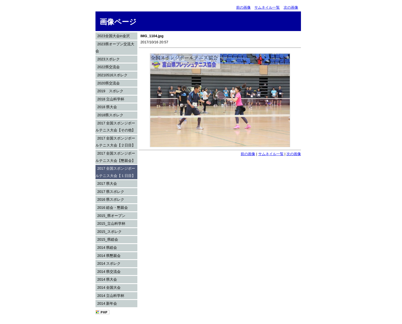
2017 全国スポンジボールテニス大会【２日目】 (115, 142)
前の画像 (243, 7)
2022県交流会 (108, 67)
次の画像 (291, 7)
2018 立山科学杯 (110, 99)
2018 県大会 (107, 107)
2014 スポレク (109, 263)
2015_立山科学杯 (111, 223)
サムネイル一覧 (267, 7)
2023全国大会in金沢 (113, 36)
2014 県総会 (107, 247)
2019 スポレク (110, 91)
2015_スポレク (109, 232)
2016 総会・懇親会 (112, 207)
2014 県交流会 (109, 271)
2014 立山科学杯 (110, 296)
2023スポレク (108, 59)
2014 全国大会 (109, 287)
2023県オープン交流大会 (114, 47)
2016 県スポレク (110, 199)
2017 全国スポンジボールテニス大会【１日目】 (115, 172)
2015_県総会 (107, 239)
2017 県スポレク (110, 192)
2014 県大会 (107, 279)
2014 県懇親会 (109, 256)
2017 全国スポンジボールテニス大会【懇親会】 (115, 157)
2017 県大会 (107, 183)
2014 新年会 (107, 303)
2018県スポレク (110, 115)
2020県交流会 (108, 83)
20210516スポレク (112, 75)
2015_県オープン (111, 216)
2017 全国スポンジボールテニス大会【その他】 (115, 127)
